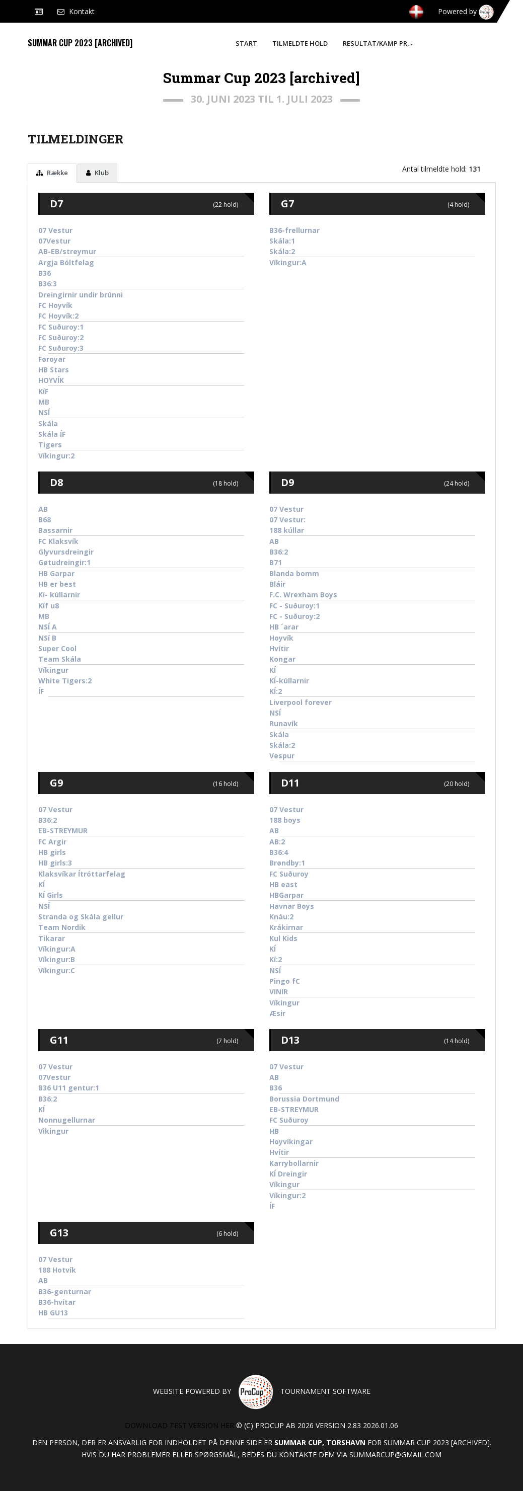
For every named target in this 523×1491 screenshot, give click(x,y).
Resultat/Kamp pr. (378, 43)
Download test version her (179, 1425)
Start (246, 43)
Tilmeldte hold (300, 43)
